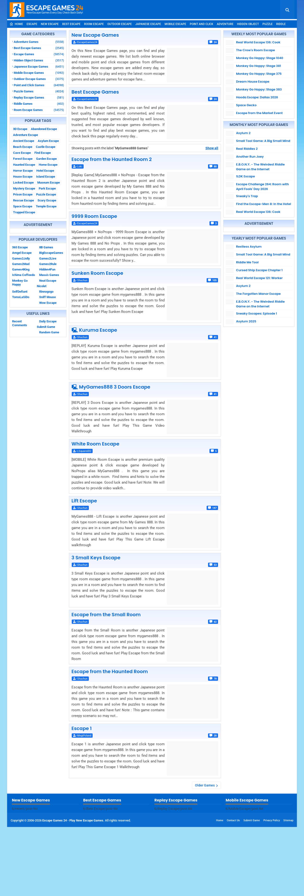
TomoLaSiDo (20, 297)
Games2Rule (48, 264)
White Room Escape (95, 443)
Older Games (205, 785)
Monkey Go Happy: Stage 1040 (259, 58)
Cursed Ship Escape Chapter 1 (259, 270)
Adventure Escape (25, 135)
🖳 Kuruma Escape (94, 330)
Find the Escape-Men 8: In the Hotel (263, 204)
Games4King (20, 269)
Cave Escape (22, 153)
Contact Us (233, 889)
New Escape (50, 24)
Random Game (49, 332)
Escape (32, 24)
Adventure (225, 24)
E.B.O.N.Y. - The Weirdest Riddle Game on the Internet (260, 166)
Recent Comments (19, 323)
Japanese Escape (148, 24)
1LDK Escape (245, 176)
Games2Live (47, 258)
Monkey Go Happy (20, 282)
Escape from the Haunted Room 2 (111, 159)
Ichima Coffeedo (23, 275)
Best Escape (71, 24)
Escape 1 (81, 728)
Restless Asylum (248, 246)
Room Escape (94, 24)
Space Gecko (246, 105)
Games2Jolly (21, 258)
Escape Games (39, 54)
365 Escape (20, 247)
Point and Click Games (39, 85)
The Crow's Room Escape (255, 50)
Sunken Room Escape (97, 273)
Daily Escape (48, 321)
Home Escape (48, 164)
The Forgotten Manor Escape (258, 293)
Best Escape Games (39, 48)
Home (16, 24)
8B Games (46, 247)
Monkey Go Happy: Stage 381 (258, 66)
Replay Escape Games (39, 97)
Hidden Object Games (39, 60)
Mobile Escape (175, 24)
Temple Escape (46, 206)
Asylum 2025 (246, 321)
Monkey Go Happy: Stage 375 (259, 73)
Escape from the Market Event (259, 113)
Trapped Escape (24, 212)
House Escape (23, 176)
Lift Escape (84, 500)
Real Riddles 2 (247, 148)
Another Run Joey (250, 156)
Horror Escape (23, 170)
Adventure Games (39, 42)
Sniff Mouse (47, 297)
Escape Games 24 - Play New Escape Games (72, 889)
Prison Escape (23, 194)
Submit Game (46, 327)
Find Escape (42, 153)
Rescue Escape (23, 200)
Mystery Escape (24, 188)
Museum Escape (48, 182)
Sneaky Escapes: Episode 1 (256, 313)
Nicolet (41, 286)
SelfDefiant (19, 291)
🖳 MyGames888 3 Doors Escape (110, 387)
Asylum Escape (48, 141)
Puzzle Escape (46, 194)
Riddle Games (39, 103)
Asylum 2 (243, 133)
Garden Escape (46, 158)
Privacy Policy (271, 889)
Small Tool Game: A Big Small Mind (263, 141)
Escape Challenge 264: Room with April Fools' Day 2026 (262, 186)
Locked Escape (23, 182)
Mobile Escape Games (39, 73)
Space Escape (22, 206)
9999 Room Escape (94, 216)
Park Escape (47, 188)
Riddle (281, 24)
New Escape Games (95, 35)
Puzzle (267, 24)
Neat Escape (47, 280)
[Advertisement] (152, 827)
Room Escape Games (39, 110)
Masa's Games (49, 275)
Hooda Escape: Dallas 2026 (257, 97)
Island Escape (45, 176)
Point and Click (201, 24)
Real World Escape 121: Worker (259, 278)
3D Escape (20, 129)
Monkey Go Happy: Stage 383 (259, 89)
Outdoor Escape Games (39, 79)
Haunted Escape (24, 164)
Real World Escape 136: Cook (258, 42)
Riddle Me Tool (247, 262)
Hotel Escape (45, 170)
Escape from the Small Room (106, 614)
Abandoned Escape (44, 129)
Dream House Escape (252, 81)
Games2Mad (20, 264)
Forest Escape (23, 158)
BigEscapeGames (51, 253)
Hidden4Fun (47, 269)
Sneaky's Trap (247, 196)
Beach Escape (22, 147)
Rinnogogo (46, 291)
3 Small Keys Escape (95, 557)
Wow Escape (48, 303)
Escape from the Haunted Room (109, 671)
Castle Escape (45, 147)
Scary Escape (47, 200)
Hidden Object (248, 24)
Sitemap (288, 889)
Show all (211, 148)
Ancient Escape (23, 141)
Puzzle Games (39, 91)
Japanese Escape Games (39, 66)
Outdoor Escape (119, 24)
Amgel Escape (22, 253)
